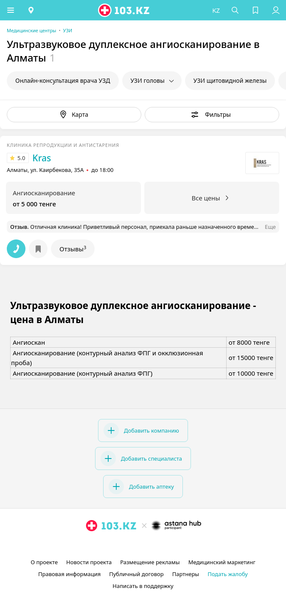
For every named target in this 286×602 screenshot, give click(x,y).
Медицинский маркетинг (221, 562)
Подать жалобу (227, 574)
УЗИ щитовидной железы (230, 80)
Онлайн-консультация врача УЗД (62, 80)
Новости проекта (89, 562)
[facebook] (144, 545)
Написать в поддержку (142, 586)
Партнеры (185, 574)
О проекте (44, 562)
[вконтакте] (157, 545)
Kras (41, 158)
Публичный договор (136, 574)
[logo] (124, 10)
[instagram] (130, 545)
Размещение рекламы (149, 562)
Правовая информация (69, 574)
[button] (10, 10)
